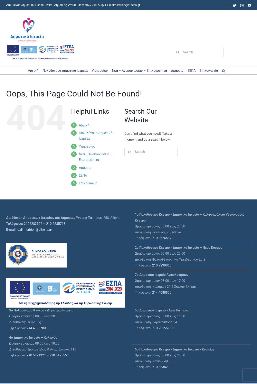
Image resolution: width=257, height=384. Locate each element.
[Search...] (198, 52)
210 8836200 (161, 367)
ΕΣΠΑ (83, 175)
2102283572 (33, 224)
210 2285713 (55, 224)
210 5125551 (59, 355)
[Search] (178, 52)
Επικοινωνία (88, 183)
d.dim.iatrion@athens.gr (124, 5)
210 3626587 (161, 238)
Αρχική (84, 125)
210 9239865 (161, 265)
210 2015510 (161, 328)
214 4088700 (36, 328)
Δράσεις (85, 168)
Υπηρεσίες (87, 146)
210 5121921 (36, 355)
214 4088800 (161, 292)
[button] (223, 70)
